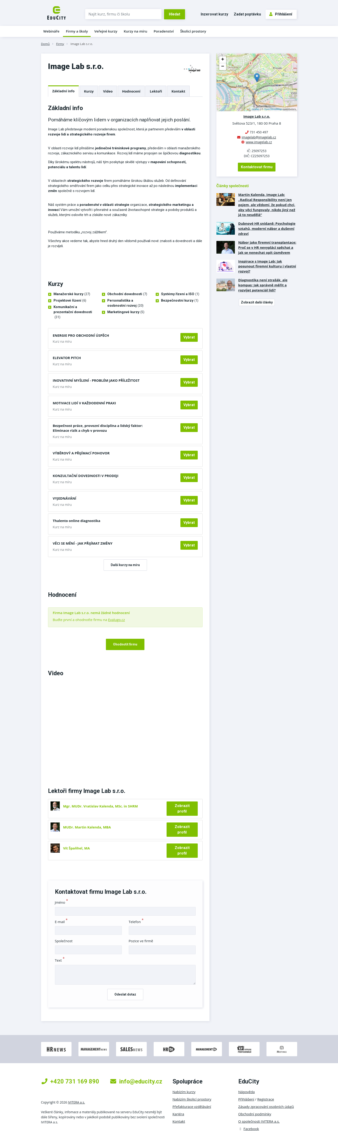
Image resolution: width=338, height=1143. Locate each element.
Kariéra (178, 1114)
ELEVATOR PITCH (67, 357)
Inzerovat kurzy (214, 14)
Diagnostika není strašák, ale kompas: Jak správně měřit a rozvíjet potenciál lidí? (262, 285)
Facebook (248, 1128)
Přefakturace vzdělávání (192, 1106)
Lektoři (156, 91)
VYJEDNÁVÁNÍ (64, 498)
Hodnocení (131, 91)
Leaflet (255, 109)
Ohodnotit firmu (125, 644)
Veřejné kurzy (105, 31)
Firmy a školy (77, 31)
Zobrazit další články (257, 302)
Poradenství (164, 31)
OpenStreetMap (273, 109)
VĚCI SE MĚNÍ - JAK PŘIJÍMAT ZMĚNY (83, 543)
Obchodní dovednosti (127, 294)
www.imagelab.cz (259, 142)
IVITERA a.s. (76, 1102)
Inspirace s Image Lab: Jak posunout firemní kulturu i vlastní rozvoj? (267, 266)
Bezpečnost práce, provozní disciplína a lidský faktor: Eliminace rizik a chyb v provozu (98, 428)
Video (108, 91)
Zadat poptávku (247, 14)
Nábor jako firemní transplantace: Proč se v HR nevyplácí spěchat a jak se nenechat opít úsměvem (267, 247)
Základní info (63, 91)
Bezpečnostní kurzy (179, 300)
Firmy (60, 44)
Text (60, 960)
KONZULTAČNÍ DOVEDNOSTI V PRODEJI (86, 475)
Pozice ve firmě (141, 941)
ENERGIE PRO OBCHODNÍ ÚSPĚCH (81, 335)
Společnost (64, 941)
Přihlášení (280, 14)
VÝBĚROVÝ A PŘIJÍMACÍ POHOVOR (81, 453)
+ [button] (222, 59)
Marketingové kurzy (125, 312)
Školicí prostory (193, 31)
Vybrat (189, 337)
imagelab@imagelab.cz (259, 137)
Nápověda (246, 1091)
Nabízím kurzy (184, 1091)
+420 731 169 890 (70, 1081)
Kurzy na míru (135, 31)
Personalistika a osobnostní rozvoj (125, 303)
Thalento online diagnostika (76, 520)
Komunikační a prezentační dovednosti (73, 312)
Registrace (265, 1099)
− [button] (222, 66)
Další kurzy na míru (125, 565)
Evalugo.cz (116, 619)
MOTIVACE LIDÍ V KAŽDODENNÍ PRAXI (84, 403)
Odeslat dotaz (125, 994)
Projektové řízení (70, 300)
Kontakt (178, 91)
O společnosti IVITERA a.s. (259, 1121)
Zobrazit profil (182, 808)
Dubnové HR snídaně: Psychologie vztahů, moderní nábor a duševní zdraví (267, 228)
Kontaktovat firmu (256, 167)
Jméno (61, 902)
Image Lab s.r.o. (82, 44)
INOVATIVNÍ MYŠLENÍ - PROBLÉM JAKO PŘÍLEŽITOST (96, 380)
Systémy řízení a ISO (180, 294)
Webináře (51, 31)
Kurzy (89, 91)
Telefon (136, 921)
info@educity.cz (136, 1081)
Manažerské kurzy (72, 294)
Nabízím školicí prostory (192, 1099)
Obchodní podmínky (254, 1114)
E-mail (61, 921)
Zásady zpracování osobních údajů (266, 1106)
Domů (45, 44)
